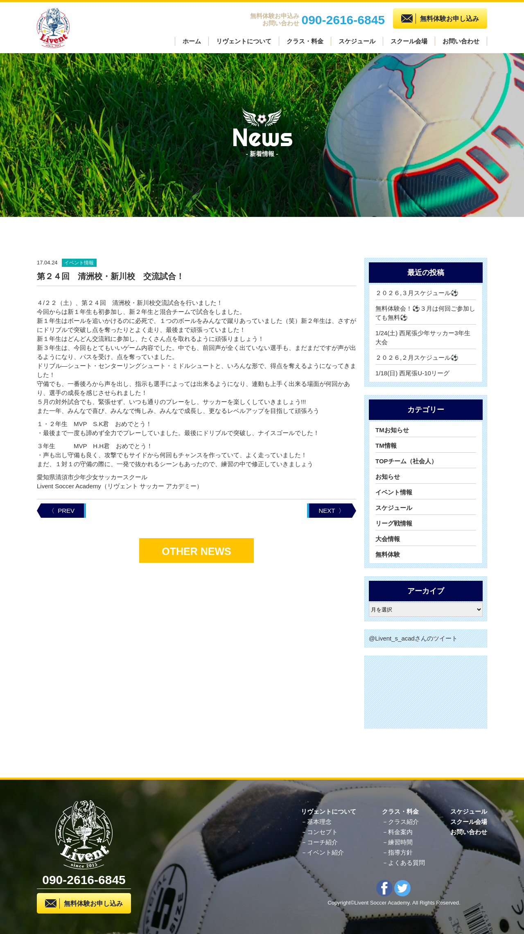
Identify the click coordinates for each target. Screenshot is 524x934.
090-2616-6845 (343, 19)
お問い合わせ (461, 41)
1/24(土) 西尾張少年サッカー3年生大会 (422, 337)
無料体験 (387, 554)
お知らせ (387, 476)
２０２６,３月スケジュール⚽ (416, 292)
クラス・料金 (305, 41)
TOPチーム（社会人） (406, 461)
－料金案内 (397, 831)
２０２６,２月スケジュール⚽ (416, 357)
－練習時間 (397, 842)
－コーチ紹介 (319, 842)
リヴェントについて (243, 41)
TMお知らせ (392, 429)
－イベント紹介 (322, 852)
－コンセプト (319, 831)
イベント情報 (393, 492)
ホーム (192, 41)
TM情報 (386, 445)
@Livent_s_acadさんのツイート (413, 638)
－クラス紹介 (400, 821)
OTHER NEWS (196, 551)
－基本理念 (316, 821)
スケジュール (357, 41)
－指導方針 (397, 852)
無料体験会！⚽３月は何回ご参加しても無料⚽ (425, 313)
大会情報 (387, 538)
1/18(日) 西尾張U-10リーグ (412, 373)
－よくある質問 (403, 862)
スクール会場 (409, 41)
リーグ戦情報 (393, 523)
